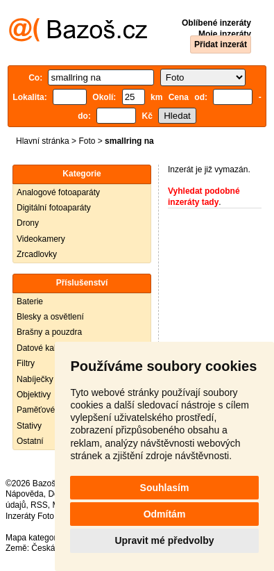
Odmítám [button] (165, 514)
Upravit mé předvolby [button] (164, 540)
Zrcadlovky (37, 254)
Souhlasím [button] (164, 487)
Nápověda (25, 494)
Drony (28, 223)
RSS (39, 505)
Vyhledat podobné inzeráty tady (204, 196)
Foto (86, 141)
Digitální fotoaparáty (54, 208)
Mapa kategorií (33, 538)
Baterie (30, 301)
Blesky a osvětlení (50, 317)
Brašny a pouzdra (49, 332)
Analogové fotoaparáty (58, 192)
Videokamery (41, 239)
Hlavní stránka (42, 141)
